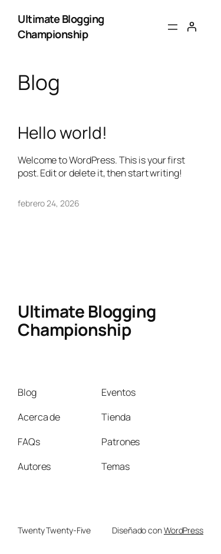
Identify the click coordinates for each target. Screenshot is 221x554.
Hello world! (62, 133)
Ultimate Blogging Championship (61, 26)
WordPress (183, 530)
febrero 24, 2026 (48, 203)
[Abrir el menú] (173, 27)
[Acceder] (191, 26)
